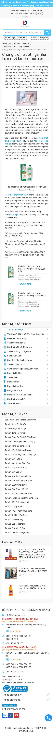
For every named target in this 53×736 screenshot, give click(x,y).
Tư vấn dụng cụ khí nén (15, 433)
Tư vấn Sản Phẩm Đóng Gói (17, 502)
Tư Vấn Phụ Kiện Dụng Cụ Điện (18, 480)
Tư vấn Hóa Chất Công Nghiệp (18, 450)
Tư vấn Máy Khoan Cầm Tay (17, 463)
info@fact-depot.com (15, 615)
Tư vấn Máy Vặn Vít (13, 472)
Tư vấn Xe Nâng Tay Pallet (16, 515)
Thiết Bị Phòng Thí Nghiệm (17, 351)
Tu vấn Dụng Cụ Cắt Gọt (15, 428)
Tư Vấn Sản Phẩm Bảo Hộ (16, 489)
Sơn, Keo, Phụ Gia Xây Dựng (18, 360)
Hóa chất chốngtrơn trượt (16, 195)
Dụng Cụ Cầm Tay (13, 386)
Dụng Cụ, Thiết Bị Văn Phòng (18, 394)
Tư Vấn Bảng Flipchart (15, 524)
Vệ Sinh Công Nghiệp (15, 342)
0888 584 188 (29, 13)
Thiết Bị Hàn (11, 377)
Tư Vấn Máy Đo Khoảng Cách (18, 476)
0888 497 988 (17, 10)
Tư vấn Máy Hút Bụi (13, 459)
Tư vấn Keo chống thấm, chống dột (20, 454)
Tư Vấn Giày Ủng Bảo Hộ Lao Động (20, 441)
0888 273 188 (30, 10)
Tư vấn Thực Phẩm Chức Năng (18, 511)
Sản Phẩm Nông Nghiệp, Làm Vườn (21, 368)
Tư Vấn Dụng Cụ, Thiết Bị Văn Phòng (21, 437)
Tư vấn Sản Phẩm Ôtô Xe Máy (18, 493)
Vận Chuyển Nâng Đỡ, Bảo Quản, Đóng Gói (24, 334)
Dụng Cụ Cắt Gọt (13, 390)
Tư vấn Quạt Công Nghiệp (16, 485)
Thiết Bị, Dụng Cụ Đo (14, 364)
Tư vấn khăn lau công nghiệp (17, 532)
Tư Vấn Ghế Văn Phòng (15, 528)
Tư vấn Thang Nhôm (14, 506)
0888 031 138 (12, 639)
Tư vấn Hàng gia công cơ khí (17, 446)
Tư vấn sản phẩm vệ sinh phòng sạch (21, 498)
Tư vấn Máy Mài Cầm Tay (16, 467)
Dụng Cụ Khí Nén (13, 373)
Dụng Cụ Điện (11, 381)
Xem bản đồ (15, 631)
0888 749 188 (16, 13)
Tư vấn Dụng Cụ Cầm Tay (16, 424)
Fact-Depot (14, 214)
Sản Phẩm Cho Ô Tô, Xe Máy (18, 347)
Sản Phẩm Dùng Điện (15, 399)
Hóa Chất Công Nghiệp (15, 338)
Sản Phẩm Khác (12, 403)
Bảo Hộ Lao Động (13, 355)
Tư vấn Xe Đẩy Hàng (14, 519)
